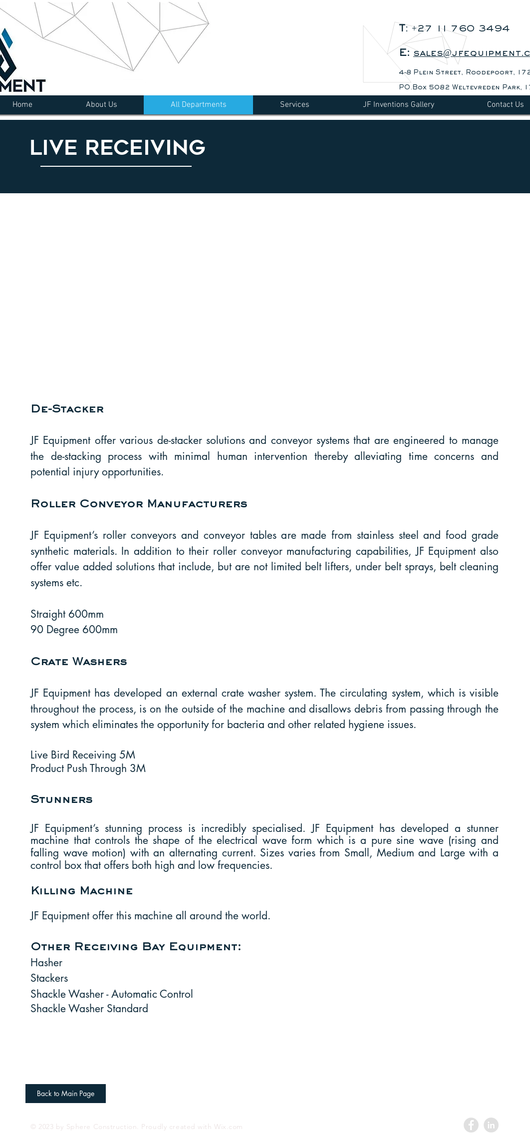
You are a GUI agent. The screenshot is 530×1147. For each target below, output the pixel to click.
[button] (260, 293)
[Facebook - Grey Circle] (471, 1125)
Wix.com (228, 1126)
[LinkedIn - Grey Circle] (491, 1125)
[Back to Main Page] (65, 1093)
